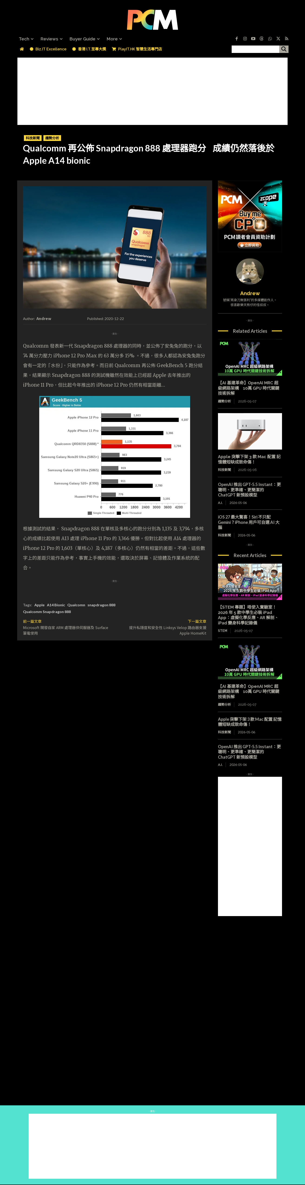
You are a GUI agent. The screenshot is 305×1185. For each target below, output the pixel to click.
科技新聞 (33, 138)
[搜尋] (284, 49)
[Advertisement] (152, 90)
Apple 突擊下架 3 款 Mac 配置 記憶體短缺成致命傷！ (249, 459)
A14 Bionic (56, 605)
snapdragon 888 (101, 605)
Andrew (43, 318)
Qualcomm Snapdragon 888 (47, 611)
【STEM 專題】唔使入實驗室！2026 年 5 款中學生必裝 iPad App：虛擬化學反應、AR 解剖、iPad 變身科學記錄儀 (248, 615)
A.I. (220, 503)
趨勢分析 (52, 138)
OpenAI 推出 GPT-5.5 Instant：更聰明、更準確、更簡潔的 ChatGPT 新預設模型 (249, 489)
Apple (39, 605)
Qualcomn (76, 605)
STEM (222, 631)
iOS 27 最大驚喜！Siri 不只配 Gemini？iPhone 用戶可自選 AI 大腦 (248, 522)
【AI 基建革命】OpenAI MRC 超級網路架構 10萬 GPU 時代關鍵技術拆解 (248, 388)
